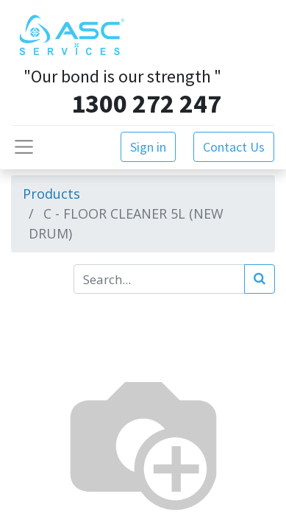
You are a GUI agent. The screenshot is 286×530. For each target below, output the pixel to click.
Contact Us (234, 146)
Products (51, 193)
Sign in (148, 146)
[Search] (259, 279)
